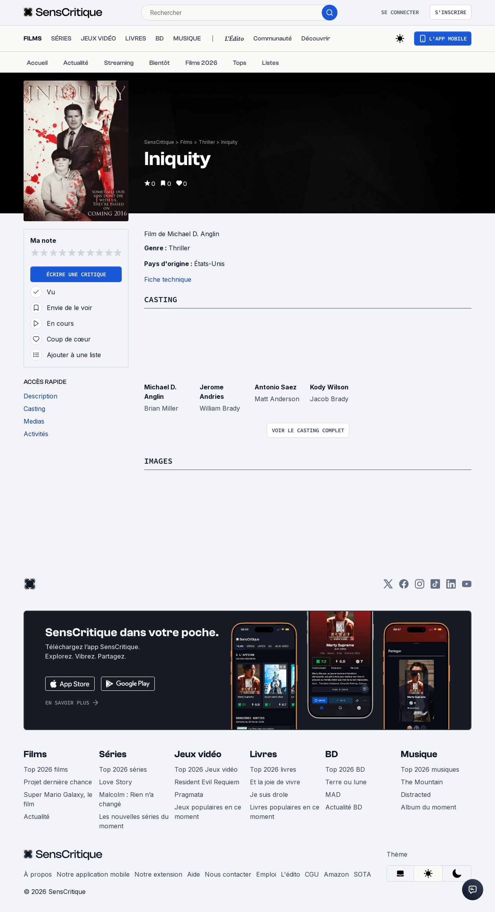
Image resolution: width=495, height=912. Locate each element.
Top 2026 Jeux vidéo (206, 769)
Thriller (207, 142)
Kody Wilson (329, 387)
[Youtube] (466, 586)
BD (331, 754)
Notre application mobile (93, 874)
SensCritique (159, 142)
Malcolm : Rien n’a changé (126, 799)
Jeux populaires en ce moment (207, 811)
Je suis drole (269, 794)
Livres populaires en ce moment (284, 811)
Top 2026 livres (273, 769)
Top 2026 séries (123, 769)
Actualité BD (343, 807)
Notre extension (158, 874)
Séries (112, 754)
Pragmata (188, 794)
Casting (160, 299)
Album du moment (428, 807)
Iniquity (229, 142)
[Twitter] (388, 586)
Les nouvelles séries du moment (134, 821)
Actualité (37, 816)
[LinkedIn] (451, 586)
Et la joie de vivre (275, 782)
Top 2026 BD (345, 769)
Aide (193, 874)
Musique (419, 754)
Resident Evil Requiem (206, 782)
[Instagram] (419, 586)
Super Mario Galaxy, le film (58, 799)
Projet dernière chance (58, 782)
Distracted (416, 794)
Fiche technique (167, 279)
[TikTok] (435, 586)
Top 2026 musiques (430, 769)
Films (186, 142)
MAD (333, 794)
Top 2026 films (46, 769)
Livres (263, 754)
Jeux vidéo (198, 754)
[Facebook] (404, 586)
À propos (38, 874)
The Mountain (422, 782)
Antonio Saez (276, 387)
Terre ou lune (346, 782)
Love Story (115, 782)
